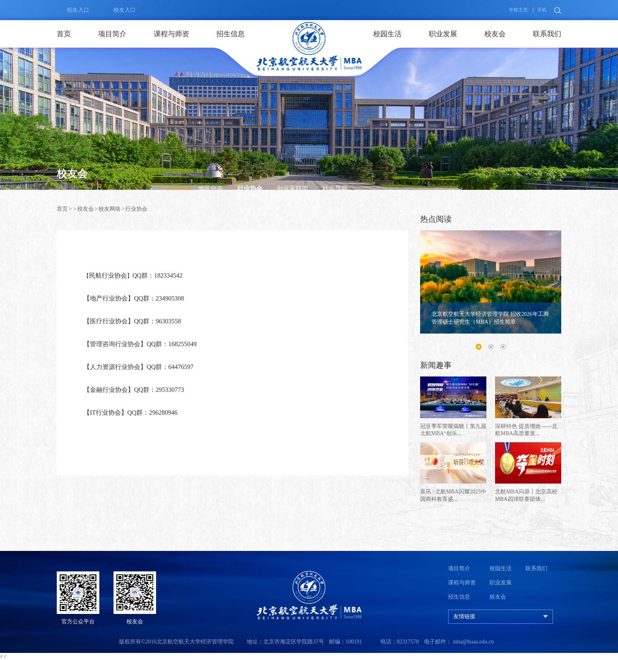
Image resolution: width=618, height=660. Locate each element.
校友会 (495, 34)
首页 (64, 34)
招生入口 (73, 10)
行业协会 (249, 188)
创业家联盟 (292, 188)
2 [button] (490, 347)
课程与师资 (171, 34)
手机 (542, 10)
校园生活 (387, 34)
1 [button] (478, 347)
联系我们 (547, 34)
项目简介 (112, 34)
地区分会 (210, 188)
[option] (490, 282)
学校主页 (518, 10)
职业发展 (443, 34)
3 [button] (503, 347)
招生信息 (230, 34)
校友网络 (110, 209)
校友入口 (119, 10)
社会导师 (335, 188)
